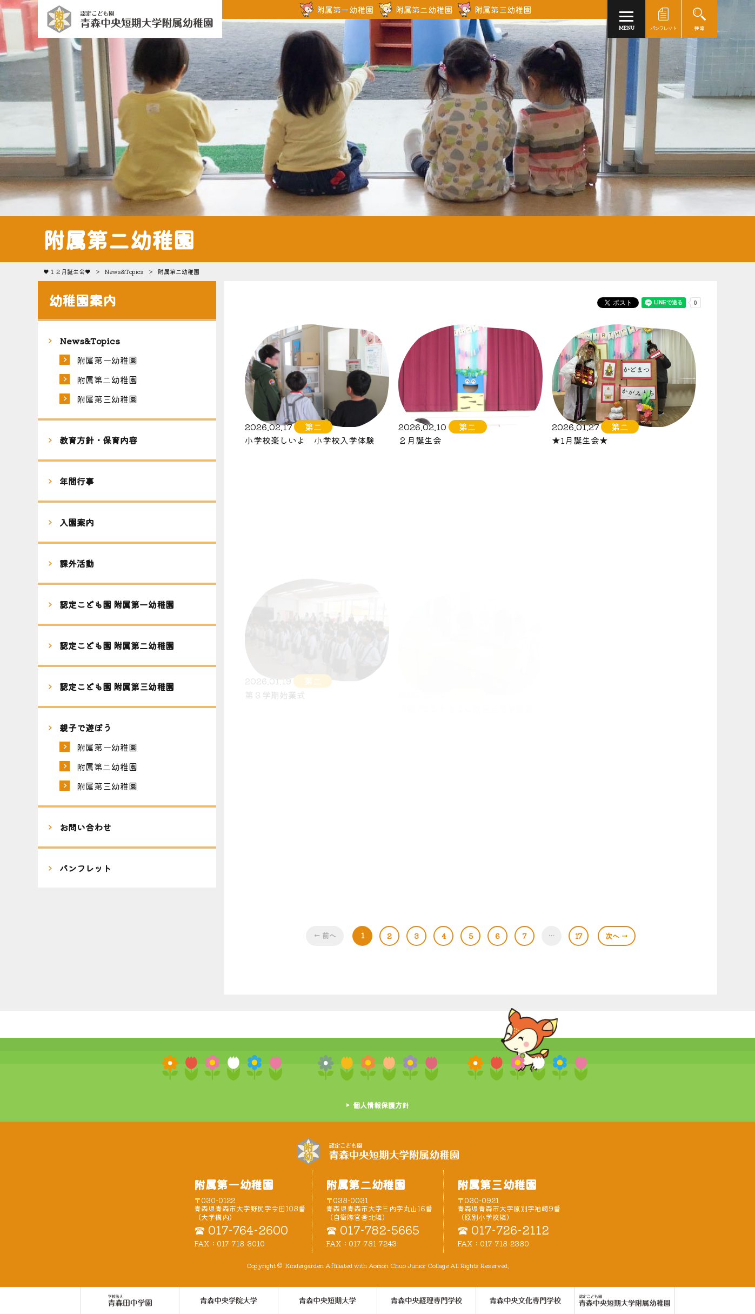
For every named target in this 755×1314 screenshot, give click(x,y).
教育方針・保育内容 (98, 440)
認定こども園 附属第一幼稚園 (116, 604)
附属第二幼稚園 (107, 379)
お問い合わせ (85, 827)
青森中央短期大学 (130, 19)
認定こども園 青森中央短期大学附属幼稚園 (378, 1151)
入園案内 (76, 522)
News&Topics (124, 271)
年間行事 (76, 481)
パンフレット (85, 868)
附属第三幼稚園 (107, 398)
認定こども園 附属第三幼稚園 (116, 686)
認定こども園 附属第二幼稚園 (116, 645)
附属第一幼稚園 (107, 360)
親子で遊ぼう (85, 727)
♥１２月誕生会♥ (67, 271)
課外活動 (76, 563)
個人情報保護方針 (381, 1105)
